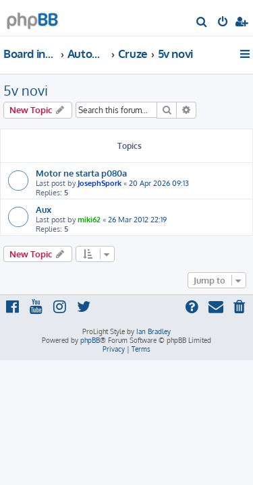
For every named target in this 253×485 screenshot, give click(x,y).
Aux (43, 209)
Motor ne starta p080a (81, 173)
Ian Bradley (153, 331)
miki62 (89, 219)
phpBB (90, 340)
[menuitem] (202, 23)
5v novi (25, 90)
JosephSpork (99, 183)
